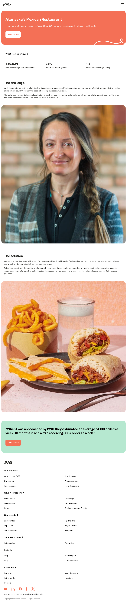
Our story (8, 573)
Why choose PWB (12, 476)
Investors (69, 578)
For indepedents (72, 486)
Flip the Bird (70, 521)
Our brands (9, 481)
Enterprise (69, 543)
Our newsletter (71, 560)
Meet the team (71, 573)
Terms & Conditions (11, 594)
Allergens (69, 530)
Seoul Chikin (9, 521)
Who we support (72, 481)
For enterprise (10, 486)
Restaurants (9, 498)
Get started (13, 35)
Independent (9, 543)
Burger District (71, 525)
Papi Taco (8, 525)
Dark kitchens (71, 503)
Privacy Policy (26, 594)
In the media (9, 578)
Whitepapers (70, 555)
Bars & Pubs (9, 503)
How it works (70, 476)
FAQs (6, 560)
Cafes (6, 508)
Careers (7, 583)
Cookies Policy (38, 594)
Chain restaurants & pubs (76, 508)
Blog (6, 555)
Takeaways (69, 498)
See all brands (10, 530)
